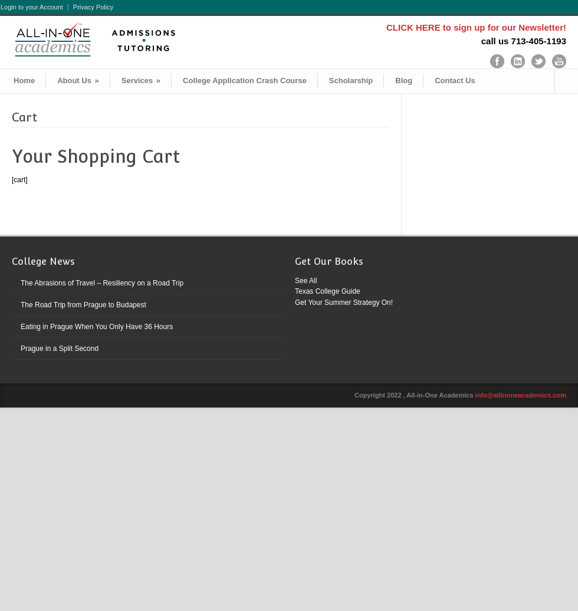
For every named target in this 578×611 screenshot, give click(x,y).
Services (140, 80)
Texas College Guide (327, 291)
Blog (403, 80)
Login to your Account (32, 7)
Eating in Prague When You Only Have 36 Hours (97, 327)
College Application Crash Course (245, 80)
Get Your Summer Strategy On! (344, 302)
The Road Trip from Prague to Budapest (83, 305)
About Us (78, 80)
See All (306, 281)
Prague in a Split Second (59, 348)
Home (24, 80)
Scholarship (351, 80)
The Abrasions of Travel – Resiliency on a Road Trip (102, 283)
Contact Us (455, 80)
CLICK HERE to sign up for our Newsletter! (476, 27)
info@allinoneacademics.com (520, 395)
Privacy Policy (93, 7)
